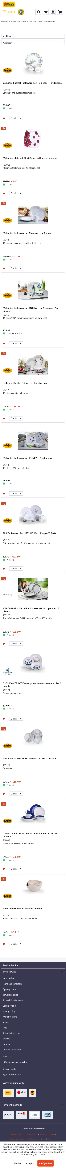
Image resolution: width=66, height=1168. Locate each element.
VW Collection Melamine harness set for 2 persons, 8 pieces (31, 610)
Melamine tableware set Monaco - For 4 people (28, 232)
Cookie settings (9, 1005)
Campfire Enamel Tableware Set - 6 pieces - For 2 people (33, 82)
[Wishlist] (46, 12)
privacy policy (9, 1011)
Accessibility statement (13, 1000)
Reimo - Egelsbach (12, 1049)
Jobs (5, 1027)
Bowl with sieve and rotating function (22, 908)
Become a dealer (47, 1134)
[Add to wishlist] (4, 118)
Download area (16, 1134)
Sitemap (6, 1038)
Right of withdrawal (12, 1074)
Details (16, 117)
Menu (9, 11)
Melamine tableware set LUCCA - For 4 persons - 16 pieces (30, 309)
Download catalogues (19, 1139)
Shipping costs (9, 1069)
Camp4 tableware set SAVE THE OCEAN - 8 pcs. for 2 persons (31, 835)
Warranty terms (10, 1016)
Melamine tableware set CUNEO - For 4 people (28, 458)
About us (7, 1056)
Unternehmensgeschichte (15, 1062)
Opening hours (9, 989)
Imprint (6, 1022)
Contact (34, 1139)
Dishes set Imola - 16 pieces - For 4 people (25, 383)
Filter (7, 36)
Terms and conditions (12, 984)
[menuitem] (8, 12)
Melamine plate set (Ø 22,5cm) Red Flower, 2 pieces (30, 157)
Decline (17, 1163)
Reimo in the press (11, 1033)
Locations (7, 1044)
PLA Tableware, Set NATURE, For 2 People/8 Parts (29, 533)
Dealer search (31, 1134)
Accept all (29, 1163)
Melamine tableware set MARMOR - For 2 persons (29, 758)
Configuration (45, 1163)
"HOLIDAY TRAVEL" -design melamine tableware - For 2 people (32, 685)
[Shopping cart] (60, 12)
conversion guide (10, 995)
